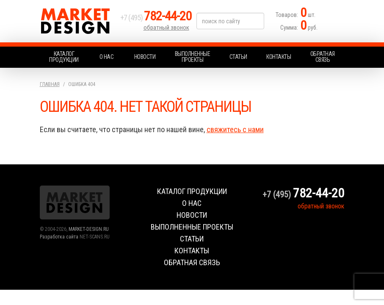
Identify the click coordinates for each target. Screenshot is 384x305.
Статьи (238, 56)
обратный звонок (166, 27)
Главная (50, 84)
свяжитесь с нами (235, 129)
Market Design (78, 21)
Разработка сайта (59, 237)
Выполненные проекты (192, 56)
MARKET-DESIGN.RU (89, 229)
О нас (106, 56)
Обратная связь (322, 56)
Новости (145, 56)
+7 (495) (155, 17)
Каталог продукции (64, 56)
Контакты (278, 56)
